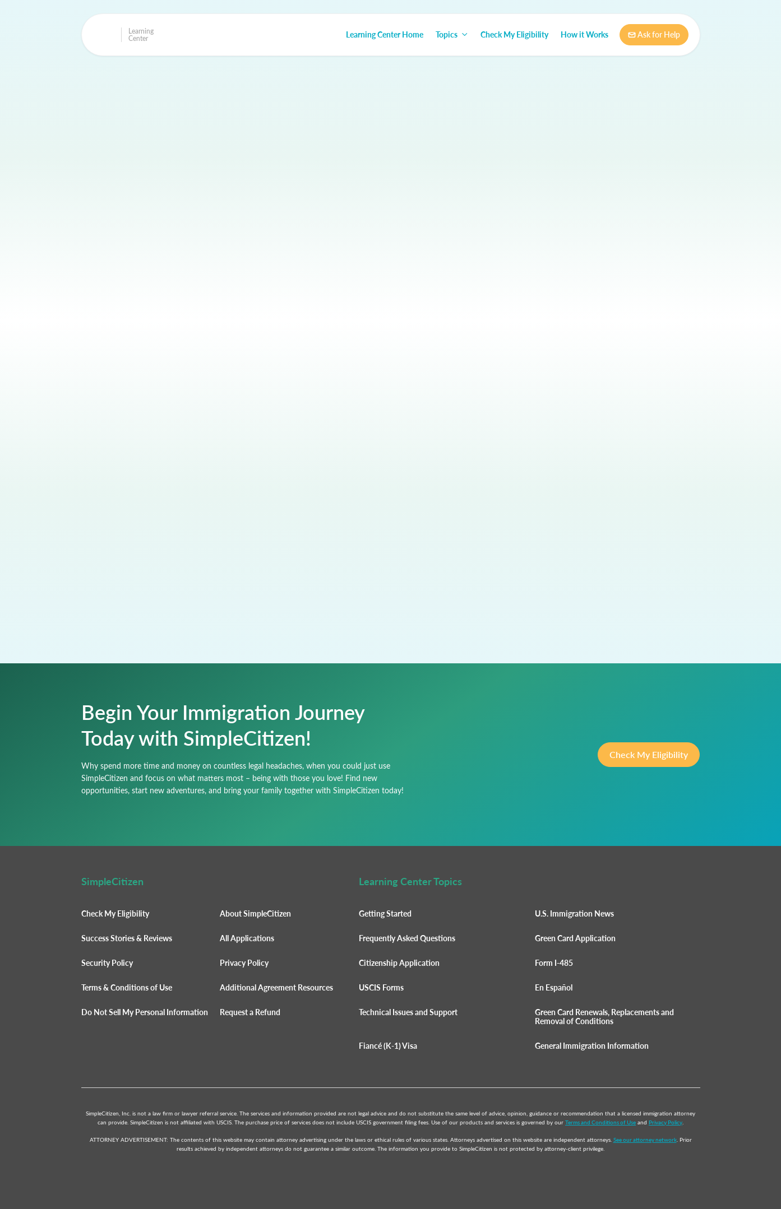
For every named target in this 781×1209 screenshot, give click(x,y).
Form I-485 (554, 962)
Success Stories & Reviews (126, 938)
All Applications (247, 938)
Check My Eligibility (514, 34)
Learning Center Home (384, 34)
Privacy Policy (244, 962)
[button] (452, 35)
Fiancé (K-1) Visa (388, 1045)
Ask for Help (654, 34)
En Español (553, 987)
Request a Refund (250, 1012)
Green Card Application (575, 938)
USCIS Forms (381, 987)
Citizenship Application (399, 962)
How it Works (584, 34)
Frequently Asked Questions (407, 938)
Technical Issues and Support (408, 1012)
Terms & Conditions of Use (126, 987)
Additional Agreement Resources (276, 987)
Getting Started (385, 913)
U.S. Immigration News (574, 913)
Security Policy (107, 962)
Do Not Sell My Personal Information (144, 1012)
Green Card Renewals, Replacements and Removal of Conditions (604, 1016)
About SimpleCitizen (255, 913)
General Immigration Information (592, 1045)
